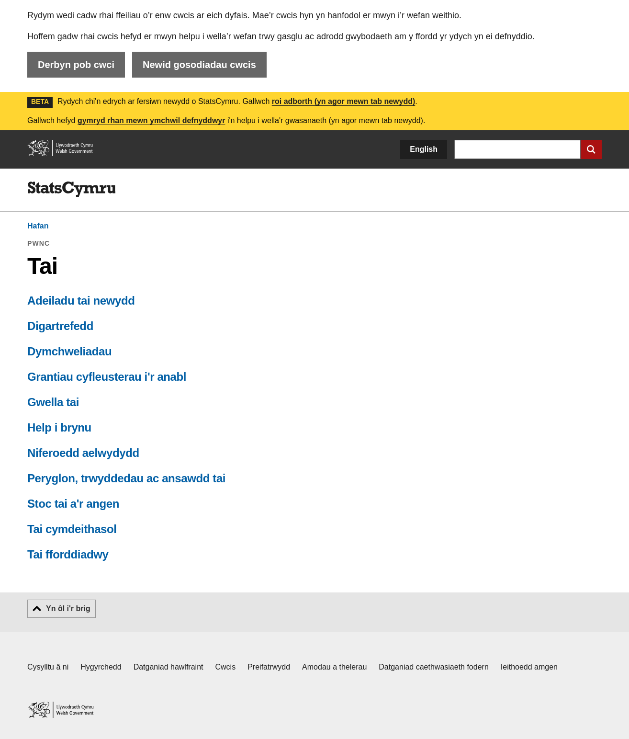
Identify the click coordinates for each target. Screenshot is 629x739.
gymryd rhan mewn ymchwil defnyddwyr (151, 120)
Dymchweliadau (69, 351)
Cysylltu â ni (47, 667)
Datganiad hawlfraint (168, 667)
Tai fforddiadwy (68, 554)
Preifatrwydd (268, 667)
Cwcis (225, 667)
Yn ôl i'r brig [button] (68, 608)
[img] (71, 189)
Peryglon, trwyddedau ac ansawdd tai (126, 478)
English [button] (424, 149)
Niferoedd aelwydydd (83, 452)
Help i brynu (59, 427)
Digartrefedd (60, 325)
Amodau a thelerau (334, 667)
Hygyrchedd (100, 667)
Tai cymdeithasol (72, 529)
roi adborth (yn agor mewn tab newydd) (344, 101)
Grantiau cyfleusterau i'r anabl (106, 376)
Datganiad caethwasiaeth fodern (434, 667)
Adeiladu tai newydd (81, 300)
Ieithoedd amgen (529, 667)
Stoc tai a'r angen (73, 503)
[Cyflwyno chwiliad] (591, 149)
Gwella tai (53, 402)
